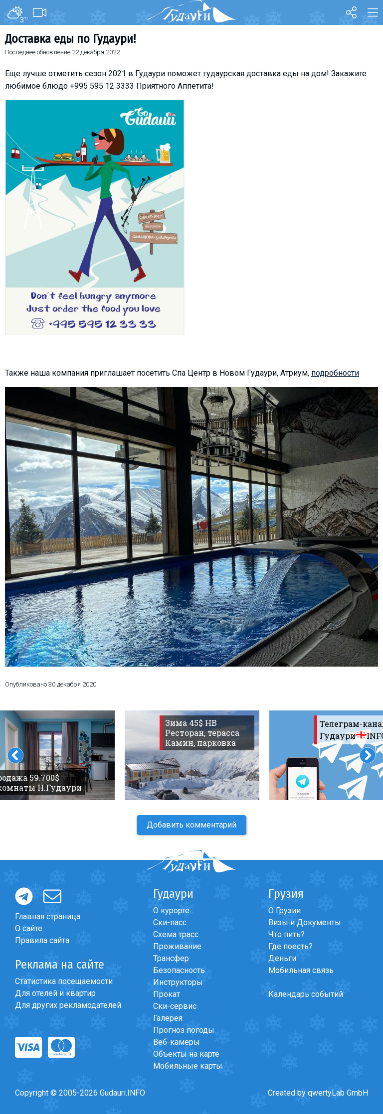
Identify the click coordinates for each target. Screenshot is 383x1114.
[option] (192, 755)
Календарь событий (305, 994)
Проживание (177, 946)
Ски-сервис (174, 1006)
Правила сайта (42, 940)
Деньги (282, 958)
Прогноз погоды (183, 1030)
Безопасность (179, 970)
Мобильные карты (187, 1066)
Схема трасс (175, 934)
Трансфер (171, 958)
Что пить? (286, 934)
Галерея (168, 1018)
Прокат (166, 994)
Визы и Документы (304, 922)
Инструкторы (178, 982)
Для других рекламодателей (68, 1005)
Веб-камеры (176, 1042)
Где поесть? (290, 946)
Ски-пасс (170, 922)
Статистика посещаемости (64, 981)
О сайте (28, 928)
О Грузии (284, 910)
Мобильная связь (301, 970)
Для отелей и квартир (55, 993)
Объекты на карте (186, 1054)
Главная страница (47, 916)
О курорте (171, 910)
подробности (335, 373)
